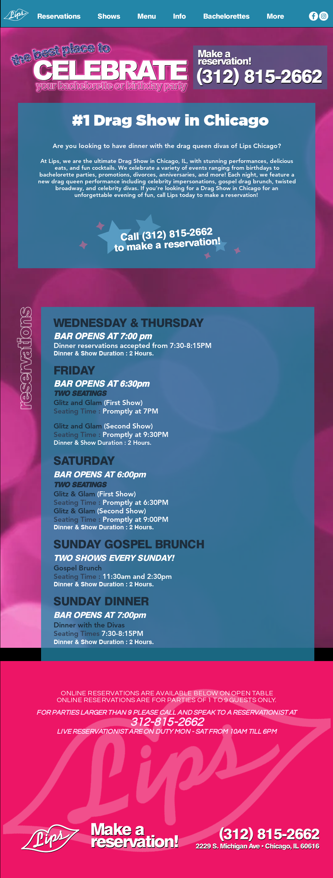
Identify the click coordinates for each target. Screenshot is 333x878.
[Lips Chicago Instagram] (323, 16)
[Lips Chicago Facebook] (313, 16)
